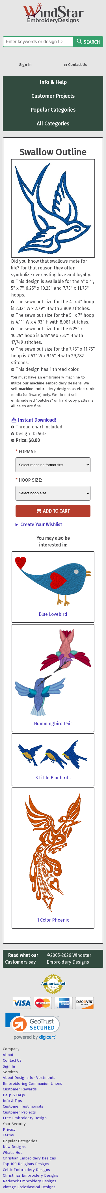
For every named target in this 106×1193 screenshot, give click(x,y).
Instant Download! (37, 420)
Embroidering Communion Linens (32, 1083)
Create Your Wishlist (41, 524)
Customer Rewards (20, 1089)
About (8, 1054)
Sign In (25, 64)
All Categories (53, 124)
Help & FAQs (14, 1095)
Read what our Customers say (21, 959)
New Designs (14, 1146)
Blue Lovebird (53, 614)
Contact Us (75, 65)
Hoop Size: (30, 480)
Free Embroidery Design (25, 1117)
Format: (27, 451)
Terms (8, 1135)
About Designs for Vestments (29, 1077)
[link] (32, 1026)
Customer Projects (53, 96)
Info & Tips (12, 1100)
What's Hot (12, 1152)
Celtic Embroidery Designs (26, 1169)
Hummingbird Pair (53, 723)
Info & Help (53, 82)
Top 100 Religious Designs (26, 1163)
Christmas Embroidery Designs (30, 1175)
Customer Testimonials (23, 1106)
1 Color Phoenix (53, 920)
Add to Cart (53, 511)
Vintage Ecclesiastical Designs (29, 1187)
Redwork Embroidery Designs (29, 1181)
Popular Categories (53, 110)
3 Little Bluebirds (53, 777)
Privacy (9, 1129)
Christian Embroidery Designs (29, 1158)
